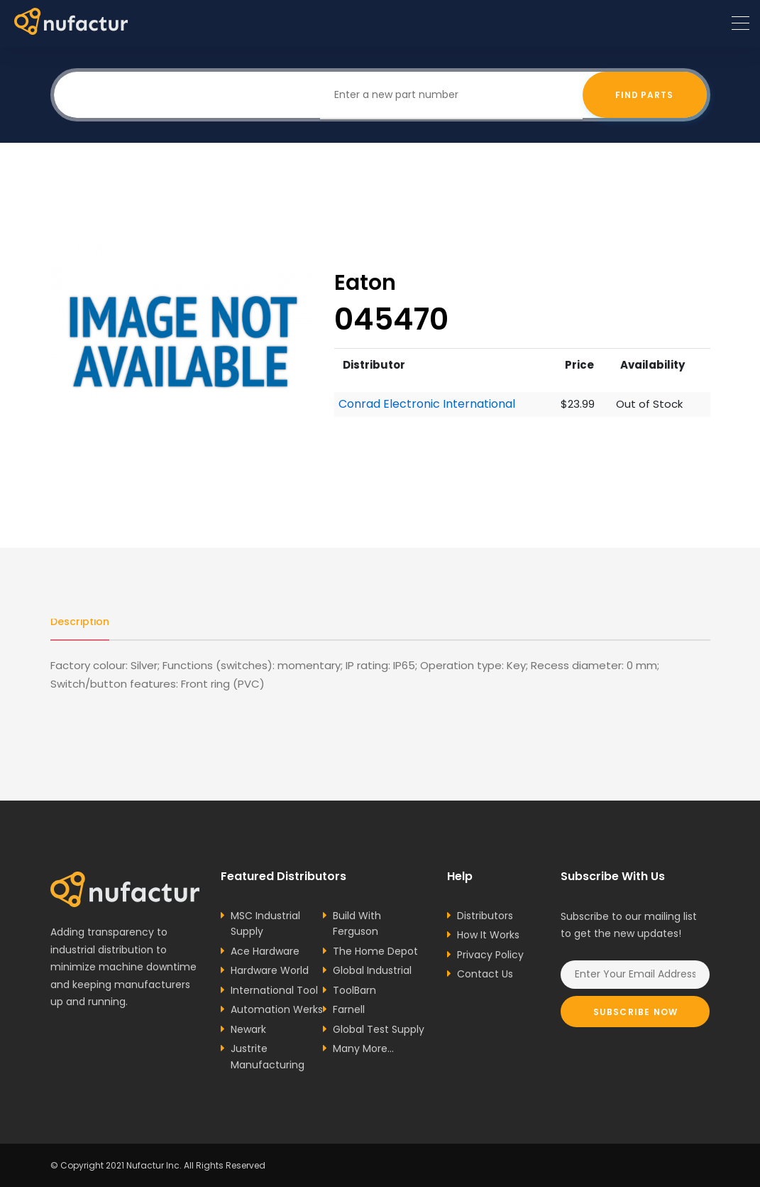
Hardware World (270, 970)
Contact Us (485, 974)
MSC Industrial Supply (265, 924)
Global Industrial (372, 970)
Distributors (485, 916)
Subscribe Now (635, 1012)
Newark (248, 1029)
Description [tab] (79, 621)
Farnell (349, 1009)
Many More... (363, 1048)
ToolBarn (354, 990)
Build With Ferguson (357, 924)
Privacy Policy (490, 955)
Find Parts (644, 95)
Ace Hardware (265, 951)
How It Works (488, 935)
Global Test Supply (378, 1029)
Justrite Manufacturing (267, 1056)
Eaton (365, 282)
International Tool (274, 990)
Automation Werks (277, 1009)
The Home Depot (375, 951)
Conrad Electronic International (426, 404)
